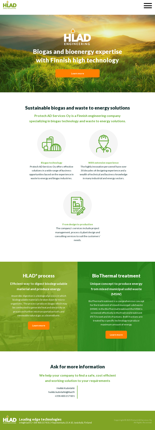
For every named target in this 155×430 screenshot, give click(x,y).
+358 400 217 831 (65, 395)
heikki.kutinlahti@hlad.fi (61, 392)
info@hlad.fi (25, 422)
